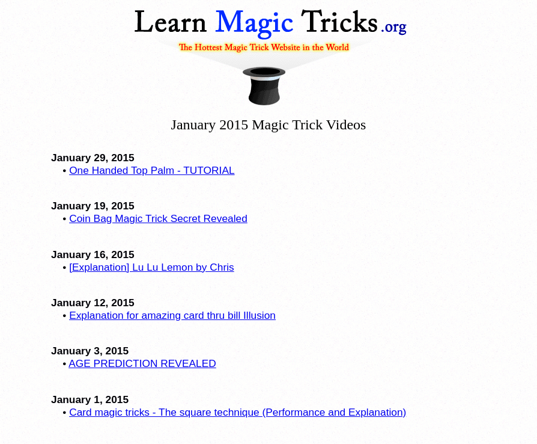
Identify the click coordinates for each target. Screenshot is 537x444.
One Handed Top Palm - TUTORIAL (151, 170)
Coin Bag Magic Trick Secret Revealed (158, 218)
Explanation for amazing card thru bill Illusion (172, 315)
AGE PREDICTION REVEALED (142, 363)
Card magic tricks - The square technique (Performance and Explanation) (237, 412)
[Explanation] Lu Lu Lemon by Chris (151, 267)
